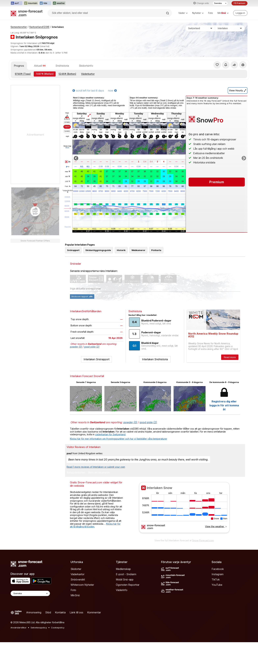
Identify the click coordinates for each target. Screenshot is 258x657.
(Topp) (23, 73)
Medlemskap (123, 569)
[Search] (168, 13)
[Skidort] (230, 28)
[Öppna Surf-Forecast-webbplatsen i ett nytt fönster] (16, 3)
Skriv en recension (99, 472)
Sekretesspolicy (39, 627)
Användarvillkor (18, 627)
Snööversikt (78, 579)
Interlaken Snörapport (96, 359)
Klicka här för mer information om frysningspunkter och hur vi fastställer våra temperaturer (118, 438)
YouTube (217, 584)
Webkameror (138, 250)
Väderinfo (121, 590)
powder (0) (76, 346)
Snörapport (73, 250)
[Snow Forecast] (26, 13)
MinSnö (75, 595)
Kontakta (60, 612)
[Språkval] (220, 3)
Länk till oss (76, 612)
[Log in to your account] (240, 13)
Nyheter (198, 13)
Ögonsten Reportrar (127, 584)
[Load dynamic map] (35, 211)
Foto (210, 13)
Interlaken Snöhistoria (155, 359)
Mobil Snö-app (124, 579)
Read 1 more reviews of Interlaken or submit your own (96, 466)
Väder (183, 13)
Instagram (217, 574)
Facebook (218, 569)
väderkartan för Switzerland (110, 434)
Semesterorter (19, 27)
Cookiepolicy (57, 627)
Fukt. (67, 186)
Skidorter (76, 569)
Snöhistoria (62, 65)
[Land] (200, 28)
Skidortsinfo (86, 65)
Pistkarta (156, 250)
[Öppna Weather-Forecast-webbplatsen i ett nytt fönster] (58, 3)
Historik (121, 250)
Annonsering (33, 612)
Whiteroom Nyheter (82, 584)
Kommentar (94, 612)
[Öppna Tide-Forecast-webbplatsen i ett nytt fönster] (45, 3)
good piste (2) (91, 346)
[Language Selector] (30, 593)
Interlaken (58, 27)
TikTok (216, 579)
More (67, 148)
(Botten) (67, 73)
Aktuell (40, 65)
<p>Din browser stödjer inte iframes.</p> (184, 509)
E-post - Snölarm (126, 574)
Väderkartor (88, 73)
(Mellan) (45, 73)
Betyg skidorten (76, 472)
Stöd (48, 612)
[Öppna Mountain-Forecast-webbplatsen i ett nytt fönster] (31, 3)
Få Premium (239, 3)
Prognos (19, 65)
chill (67, 181)
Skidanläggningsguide (98, 250)
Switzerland (39, 27)
